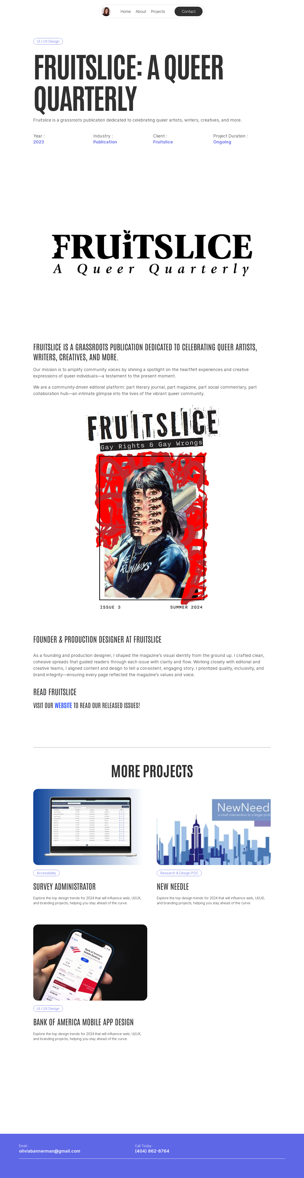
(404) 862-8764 (152, 1151)
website (63, 705)
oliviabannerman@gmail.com (49, 1151)
